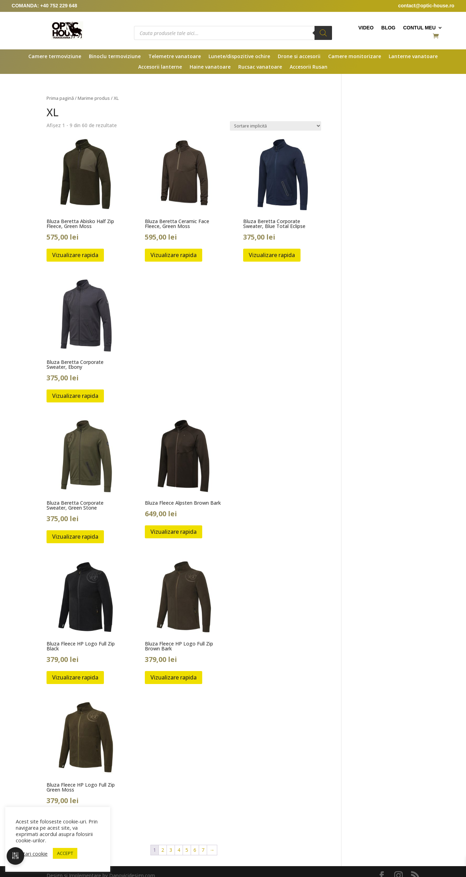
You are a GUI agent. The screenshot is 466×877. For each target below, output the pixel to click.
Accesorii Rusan (308, 67)
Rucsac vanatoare (260, 67)
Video (366, 27)
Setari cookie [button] (32, 853)
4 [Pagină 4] (178, 850)
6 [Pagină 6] (194, 850)
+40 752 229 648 (58, 5)
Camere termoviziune (54, 57)
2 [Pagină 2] (162, 850)
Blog (388, 27)
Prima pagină (60, 98)
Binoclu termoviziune (115, 57)
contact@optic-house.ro (426, 5)
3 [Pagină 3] (170, 850)
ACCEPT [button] (65, 853)
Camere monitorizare (354, 57)
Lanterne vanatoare (413, 57)
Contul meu (419, 27)
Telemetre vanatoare (174, 57)
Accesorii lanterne (160, 67)
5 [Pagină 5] (186, 850)
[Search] (323, 33)
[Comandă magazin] (275, 126)
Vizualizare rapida (75, 255)
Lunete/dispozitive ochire (239, 57)
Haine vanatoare (210, 67)
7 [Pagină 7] (203, 850)
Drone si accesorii (299, 57)
